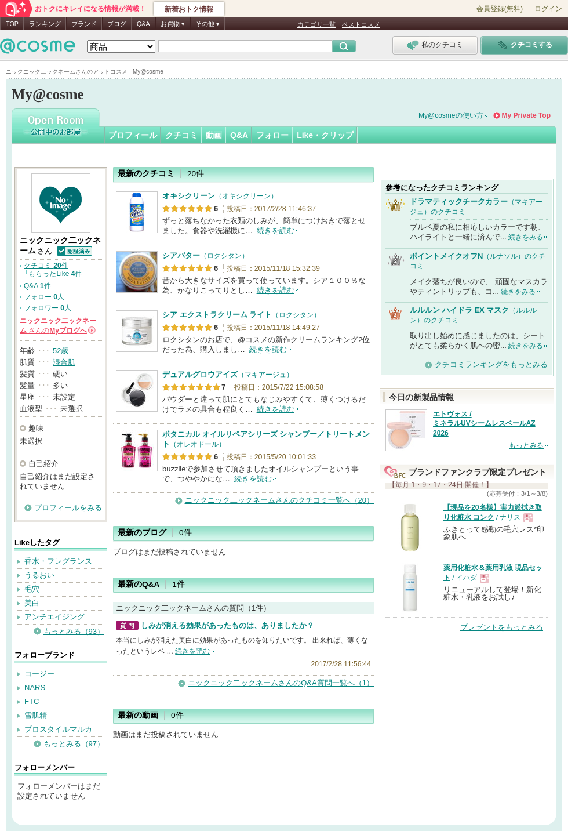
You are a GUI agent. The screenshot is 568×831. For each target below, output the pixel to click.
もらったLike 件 (55, 274)
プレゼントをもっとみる (501, 627)
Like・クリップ (325, 135)
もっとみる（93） (73, 631)
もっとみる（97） (73, 743)
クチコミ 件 (46, 266)
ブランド (84, 23)
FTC (31, 701)
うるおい (39, 575)
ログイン (548, 9)
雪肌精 (35, 715)
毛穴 (31, 589)
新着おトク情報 (189, 9)
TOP (12, 23)
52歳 (60, 350)
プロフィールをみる (68, 507)
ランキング (45, 23)
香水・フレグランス (58, 561)
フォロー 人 (44, 297)
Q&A (143, 23)
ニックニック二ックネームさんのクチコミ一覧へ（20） (279, 500)
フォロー (272, 135)
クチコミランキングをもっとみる (491, 364)
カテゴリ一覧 (316, 24)
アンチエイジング (54, 616)
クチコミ (181, 135)
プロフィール (132, 135)
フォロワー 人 (47, 308)
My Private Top (526, 115)
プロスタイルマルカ (58, 729)
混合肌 (64, 362)
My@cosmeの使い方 (450, 115)
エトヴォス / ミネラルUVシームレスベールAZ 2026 (484, 424)
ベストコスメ (361, 24)
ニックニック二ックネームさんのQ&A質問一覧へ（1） (281, 682)
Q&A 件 (37, 286)
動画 (214, 135)
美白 (31, 602)
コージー (39, 673)
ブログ (116, 23)
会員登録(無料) (499, 9)
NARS (34, 687)
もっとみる (526, 445)
